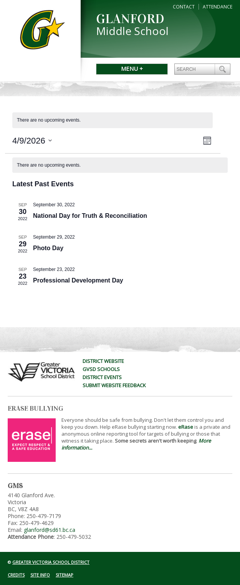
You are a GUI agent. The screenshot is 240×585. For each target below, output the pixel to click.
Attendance (217, 6)
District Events (102, 377)
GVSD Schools (101, 369)
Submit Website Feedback (114, 385)
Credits (16, 575)
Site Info (40, 575)
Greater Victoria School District (50, 562)
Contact (184, 6)
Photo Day (48, 248)
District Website (103, 361)
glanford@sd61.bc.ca (49, 529)
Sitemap (64, 575)
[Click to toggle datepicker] (32, 140)
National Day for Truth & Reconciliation (90, 215)
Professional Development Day (78, 280)
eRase (185, 426)
